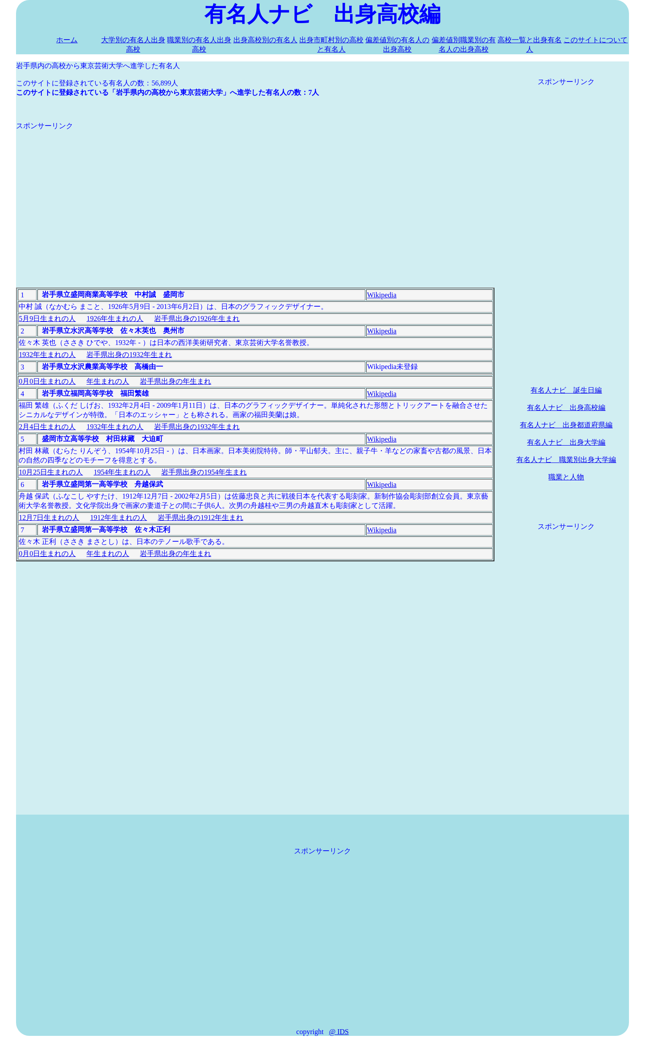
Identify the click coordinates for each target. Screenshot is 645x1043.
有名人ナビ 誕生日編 (566, 390)
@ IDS (339, 1031)
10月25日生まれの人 (51, 472)
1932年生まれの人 (47, 354)
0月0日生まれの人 (47, 381)
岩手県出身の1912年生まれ (200, 517)
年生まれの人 (107, 381)
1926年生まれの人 (114, 318)
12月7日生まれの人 (49, 517)
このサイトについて (595, 40)
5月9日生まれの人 (47, 318)
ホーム (67, 40)
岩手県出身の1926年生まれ (197, 318)
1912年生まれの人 (118, 517)
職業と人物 (566, 477)
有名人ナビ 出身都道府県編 (566, 425)
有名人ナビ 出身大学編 (566, 442)
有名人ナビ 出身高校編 (566, 407)
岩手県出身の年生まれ (175, 381)
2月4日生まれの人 (47, 426)
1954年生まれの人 (122, 472)
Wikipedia (381, 295)
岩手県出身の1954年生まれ (204, 472)
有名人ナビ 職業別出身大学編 (566, 459)
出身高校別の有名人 (265, 40)
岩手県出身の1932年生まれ (129, 354)
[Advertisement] (255, 193)
